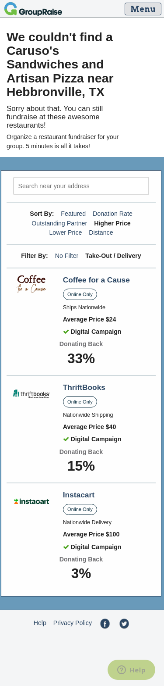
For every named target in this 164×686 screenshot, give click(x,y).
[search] (81, 186)
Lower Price (65, 232)
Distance (101, 232)
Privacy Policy (72, 622)
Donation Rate (113, 213)
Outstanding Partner (59, 223)
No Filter (67, 255)
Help (40, 622)
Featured (73, 213)
